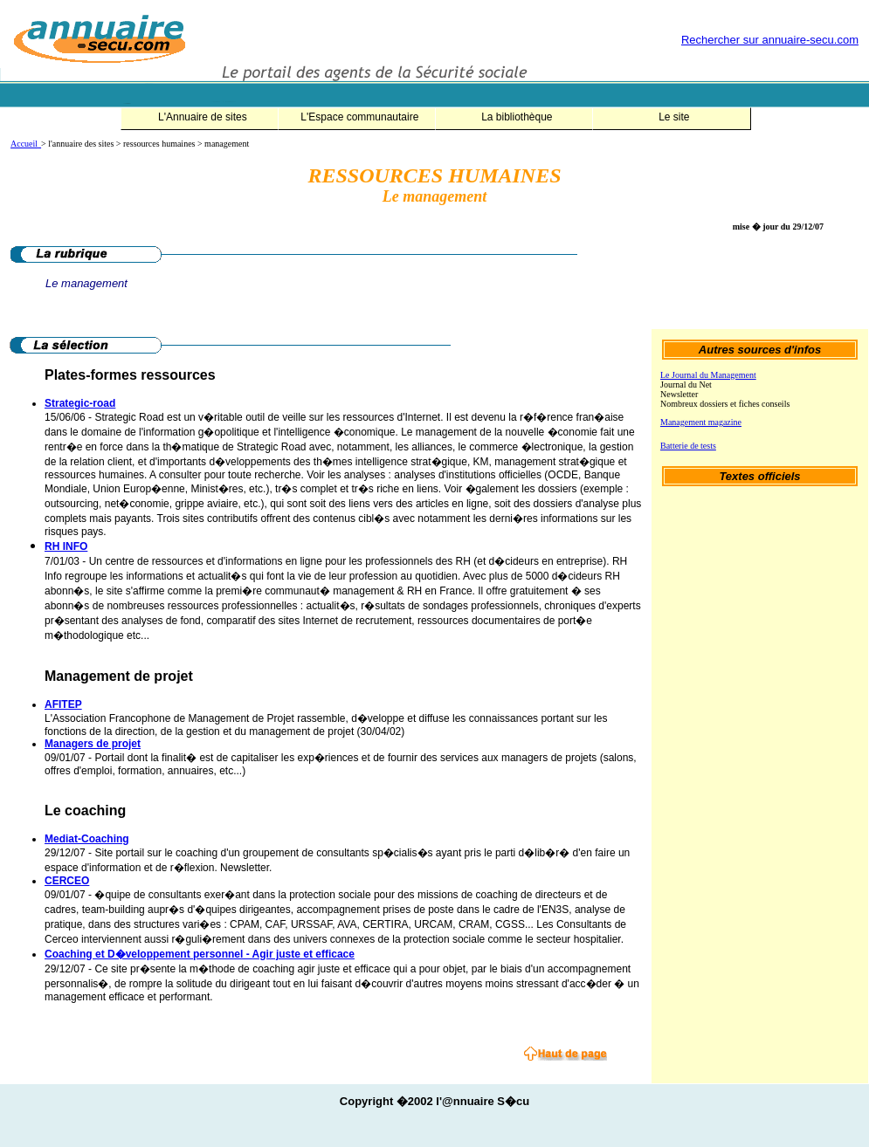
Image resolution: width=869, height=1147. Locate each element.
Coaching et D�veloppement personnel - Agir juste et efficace (200, 954)
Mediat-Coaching (87, 839)
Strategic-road (80, 403)
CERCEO (67, 881)
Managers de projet (93, 744)
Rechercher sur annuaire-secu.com (770, 39)
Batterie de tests (688, 445)
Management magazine (700, 422)
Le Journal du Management (708, 375)
